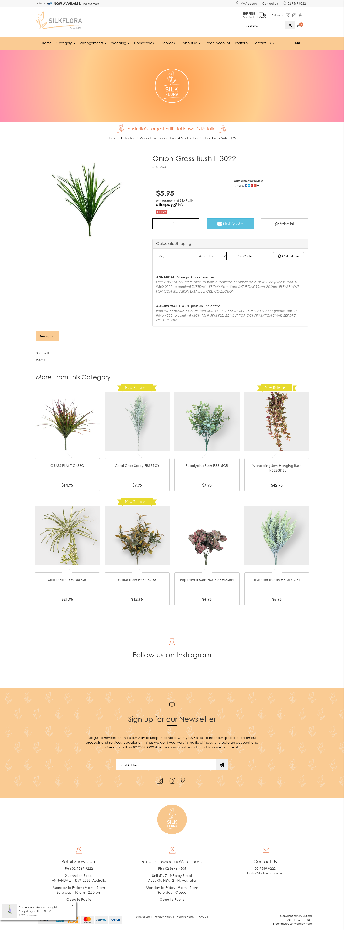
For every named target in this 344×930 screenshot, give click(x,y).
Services (170, 43)
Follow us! (278, 15)
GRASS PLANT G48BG (67, 465)
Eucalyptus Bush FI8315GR (207, 465)
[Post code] (250, 256)
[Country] (211, 256)
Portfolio (241, 43)
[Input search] (264, 25)
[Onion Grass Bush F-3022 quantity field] (176, 223)
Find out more (90, 3)
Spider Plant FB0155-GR (67, 580)
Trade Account (217, 43)
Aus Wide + (254, 14)
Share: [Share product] (247, 185)
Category (65, 43)
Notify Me (230, 223)
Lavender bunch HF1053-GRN (277, 580)
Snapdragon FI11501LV (35, 911)
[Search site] (290, 25)
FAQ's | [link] (203, 916)
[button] (284, 223)
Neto (309, 923)
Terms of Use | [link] (143, 916)
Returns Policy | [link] (187, 916)
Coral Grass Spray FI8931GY (137, 465)
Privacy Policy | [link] (164, 916)
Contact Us (270, 3)
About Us (192, 43)
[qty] (172, 256)
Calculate (288, 256)
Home (47, 43)
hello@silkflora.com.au (265, 873)
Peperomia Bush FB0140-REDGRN (207, 580)
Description (47, 336)
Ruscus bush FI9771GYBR (137, 580)
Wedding (120, 43)
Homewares (145, 43)
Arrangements (93, 43)
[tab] (48, 336)
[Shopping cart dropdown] (300, 26)
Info (180, 204)
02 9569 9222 (294, 2)
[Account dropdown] (246, 3)
